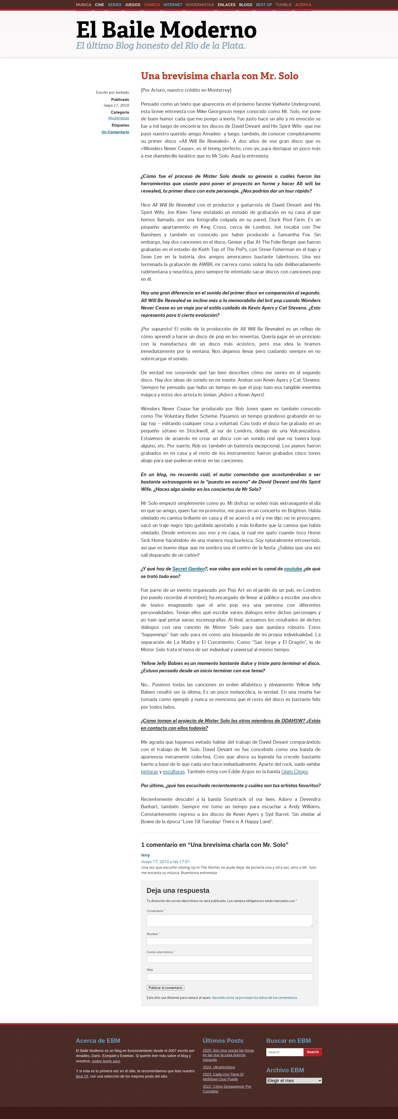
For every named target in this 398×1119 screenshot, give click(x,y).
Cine (99, 5)
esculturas (174, 771)
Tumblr (284, 5)
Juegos (132, 5)
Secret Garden (188, 568)
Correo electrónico (161, 952)
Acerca (303, 5)
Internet (172, 5)
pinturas (149, 771)
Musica (83, 5)
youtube (293, 568)
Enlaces (227, 5)
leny (145, 855)
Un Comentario (115, 132)
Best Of (264, 5)
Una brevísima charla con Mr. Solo (219, 76)
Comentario (156, 910)
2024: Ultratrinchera (219, 1067)
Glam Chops (294, 771)
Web (150, 969)
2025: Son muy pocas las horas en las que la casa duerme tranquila (228, 1055)
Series (115, 5)
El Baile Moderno (166, 29)
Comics (152, 5)
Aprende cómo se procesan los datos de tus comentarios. (255, 998)
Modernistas (200, 5)
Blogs (245, 5)
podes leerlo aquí (106, 1061)
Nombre (153, 934)
